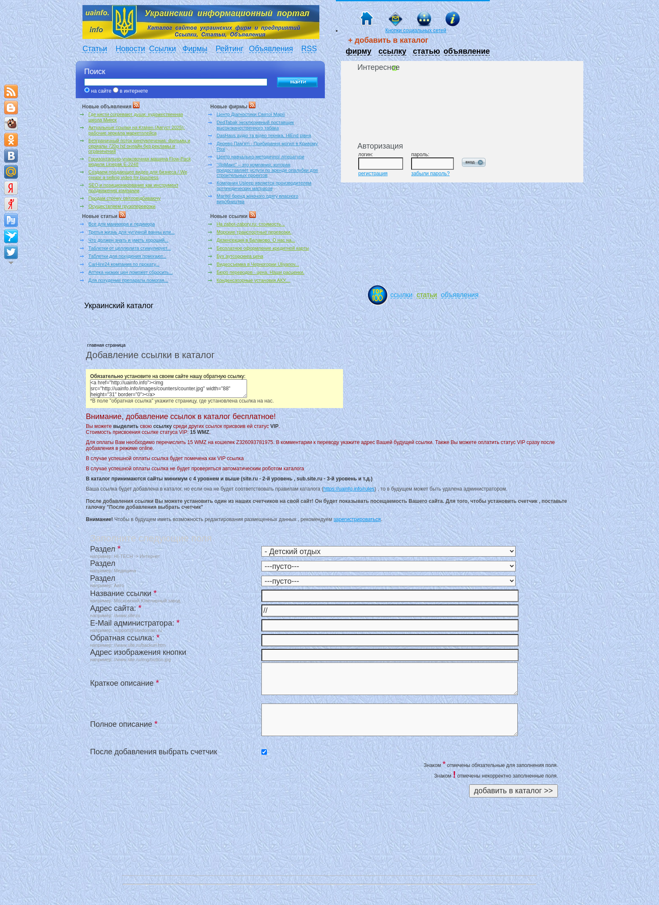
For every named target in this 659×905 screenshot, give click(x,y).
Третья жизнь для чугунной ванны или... (131, 232)
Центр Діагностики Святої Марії (251, 114)
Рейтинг (230, 48)
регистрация (372, 174)
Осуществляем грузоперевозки (121, 206)
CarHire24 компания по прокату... (123, 264)
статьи (427, 294)
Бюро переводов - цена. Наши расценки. (261, 272)
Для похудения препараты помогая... (128, 280)
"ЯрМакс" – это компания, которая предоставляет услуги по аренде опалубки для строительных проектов (267, 170)
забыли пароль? (430, 174)
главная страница (106, 345)
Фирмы (194, 48)
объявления (459, 294)
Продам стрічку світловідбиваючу (124, 198)
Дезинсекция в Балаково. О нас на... (256, 240)
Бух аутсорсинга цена (240, 256)
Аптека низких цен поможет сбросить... (130, 272)
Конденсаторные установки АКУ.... (253, 280)
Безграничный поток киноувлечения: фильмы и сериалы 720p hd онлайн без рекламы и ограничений (139, 146)
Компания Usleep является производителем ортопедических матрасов (264, 185)
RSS (309, 48)
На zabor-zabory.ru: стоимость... (251, 223)
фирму (358, 51)
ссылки (401, 294)
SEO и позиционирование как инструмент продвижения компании (133, 187)
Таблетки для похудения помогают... (127, 256)
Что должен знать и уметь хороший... (128, 240)
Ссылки (162, 48)
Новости (130, 48)
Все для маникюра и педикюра (121, 223)
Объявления (271, 48)
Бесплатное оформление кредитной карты (263, 248)
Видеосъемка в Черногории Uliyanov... (258, 264)
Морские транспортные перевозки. (254, 232)
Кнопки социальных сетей (415, 30)
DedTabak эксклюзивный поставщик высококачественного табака (255, 125)
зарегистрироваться (357, 519)
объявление (466, 51)
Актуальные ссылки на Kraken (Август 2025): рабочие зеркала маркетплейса (136, 130)
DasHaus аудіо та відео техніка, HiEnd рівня (264, 135)
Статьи (94, 48)
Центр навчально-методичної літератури (260, 156)
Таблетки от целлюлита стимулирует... (129, 248)
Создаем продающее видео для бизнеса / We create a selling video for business (137, 174)
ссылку (392, 51)
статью (426, 51)
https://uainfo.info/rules (349, 489)
